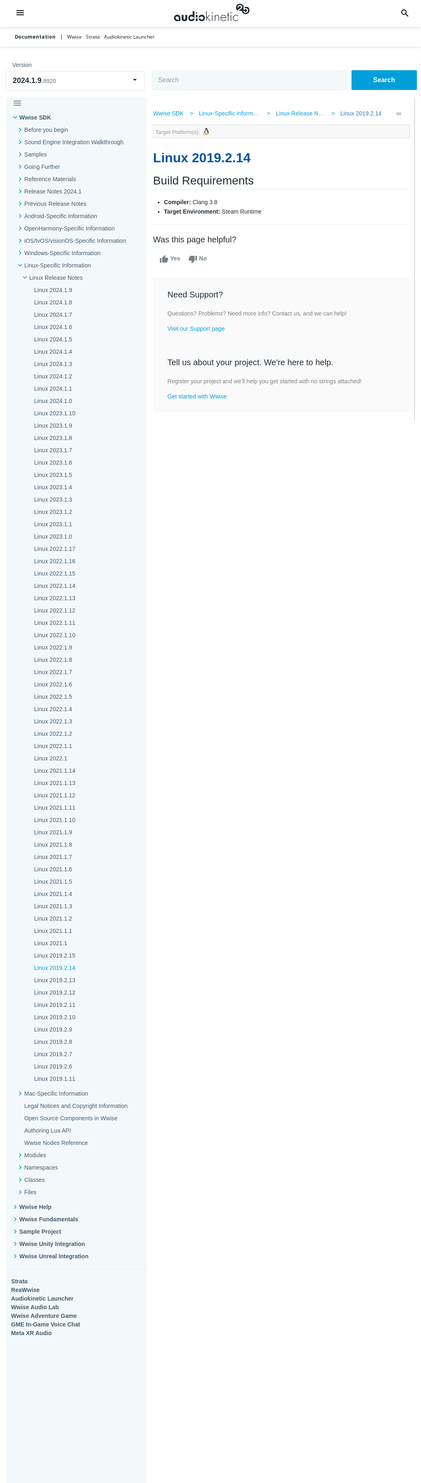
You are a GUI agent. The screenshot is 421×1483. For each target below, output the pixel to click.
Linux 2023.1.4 (53, 487)
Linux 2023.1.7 (53, 450)
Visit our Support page (198, 328)
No (200, 259)
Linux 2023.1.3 (53, 499)
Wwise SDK (35, 117)
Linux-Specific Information (57, 265)
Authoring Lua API (47, 1130)
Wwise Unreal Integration (53, 1256)
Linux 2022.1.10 (54, 635)
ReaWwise (25, 1290)
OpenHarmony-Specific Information (69, 228)
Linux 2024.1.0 (53, 401)
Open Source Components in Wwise (71, 1118)
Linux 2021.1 (50, 943)
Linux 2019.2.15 (54, 955)
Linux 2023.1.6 (53, 462)
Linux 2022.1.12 (54, 610)
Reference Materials (50, 179)
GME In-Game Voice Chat (45, 1324)
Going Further (42, 166)
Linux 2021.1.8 (53, 844)
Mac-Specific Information (56, 1093)
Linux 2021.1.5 (53, 881)
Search (384, 79)
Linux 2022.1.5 (53, 696)
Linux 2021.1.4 (53, 894)
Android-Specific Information (60, 216)
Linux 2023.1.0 (53, 536)
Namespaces (41, 1167)
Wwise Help (35, 1207)
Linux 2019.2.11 (54, 1005)
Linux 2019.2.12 (54, 992)
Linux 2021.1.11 (54, 807)
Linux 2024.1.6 (53, 327)
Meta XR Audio (31, 1333)
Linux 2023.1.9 (53, 425)
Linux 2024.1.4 (53, 351)
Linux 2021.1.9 (53, 832)
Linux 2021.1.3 (53, 906)
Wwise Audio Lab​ (35, 1307)
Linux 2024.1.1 (53, 388)
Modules (35, 1155)
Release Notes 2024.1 (52, 191)
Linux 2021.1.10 (54, 820)
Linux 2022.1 (50, 758)
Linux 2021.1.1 (53, 931)
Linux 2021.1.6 (53, 869)
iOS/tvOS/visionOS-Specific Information (75, 240)
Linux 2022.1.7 (53, 672)
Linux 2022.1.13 (54, 598)
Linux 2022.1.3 (53, 721)
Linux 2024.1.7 (53, 314)
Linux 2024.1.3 (53, 364)
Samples (35, 154)
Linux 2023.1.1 (53, 524)
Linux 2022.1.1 (53, 746)
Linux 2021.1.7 (53, 857)
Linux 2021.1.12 (54, 795)
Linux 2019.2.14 (54, 968)
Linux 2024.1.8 (53, 302)
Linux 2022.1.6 (53, 684)
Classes (34, 1180)
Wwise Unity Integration (52, 1244)
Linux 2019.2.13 (54, 980)
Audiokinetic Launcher (42, 1298)
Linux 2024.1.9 (53, 290)
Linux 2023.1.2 (53, 512)
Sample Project (40, 1231)
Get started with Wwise (199, 396)
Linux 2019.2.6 (53, 1066)
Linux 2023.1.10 (54, 413)
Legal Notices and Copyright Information (75, 1106)
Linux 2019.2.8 (53, 1042)
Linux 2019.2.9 (53, 1029)
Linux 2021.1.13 (54, 783)
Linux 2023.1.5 (53, 475)
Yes (172, 259)
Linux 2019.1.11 (54, 1078)
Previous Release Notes (55, 203)
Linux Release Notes (56, 277)
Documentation (35, 37)
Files (30, 1192)
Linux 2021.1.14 (54, 770)
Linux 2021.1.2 (53, 918)
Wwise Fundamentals (48, 1219)
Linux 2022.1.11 (54, 622)
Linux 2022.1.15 (54, 573)
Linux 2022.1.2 (53, 733)
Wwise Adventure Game (44, 1316)
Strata (19, 1281)
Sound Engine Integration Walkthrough (74, 142)
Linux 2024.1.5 (53, 339)
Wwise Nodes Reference (56, 1143)
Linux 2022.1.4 (53, 709)
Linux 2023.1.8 (53, 438)
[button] (20, 13)
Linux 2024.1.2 (53, 376)
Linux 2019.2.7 (53, 1054)
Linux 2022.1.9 (53, 647)
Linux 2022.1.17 (54, 549)
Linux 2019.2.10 (54, 1017)
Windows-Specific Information (62, 253)
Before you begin (46, 130)
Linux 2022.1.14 (54, 586)
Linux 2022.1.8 (53, 659)
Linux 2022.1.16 (54, 561)
